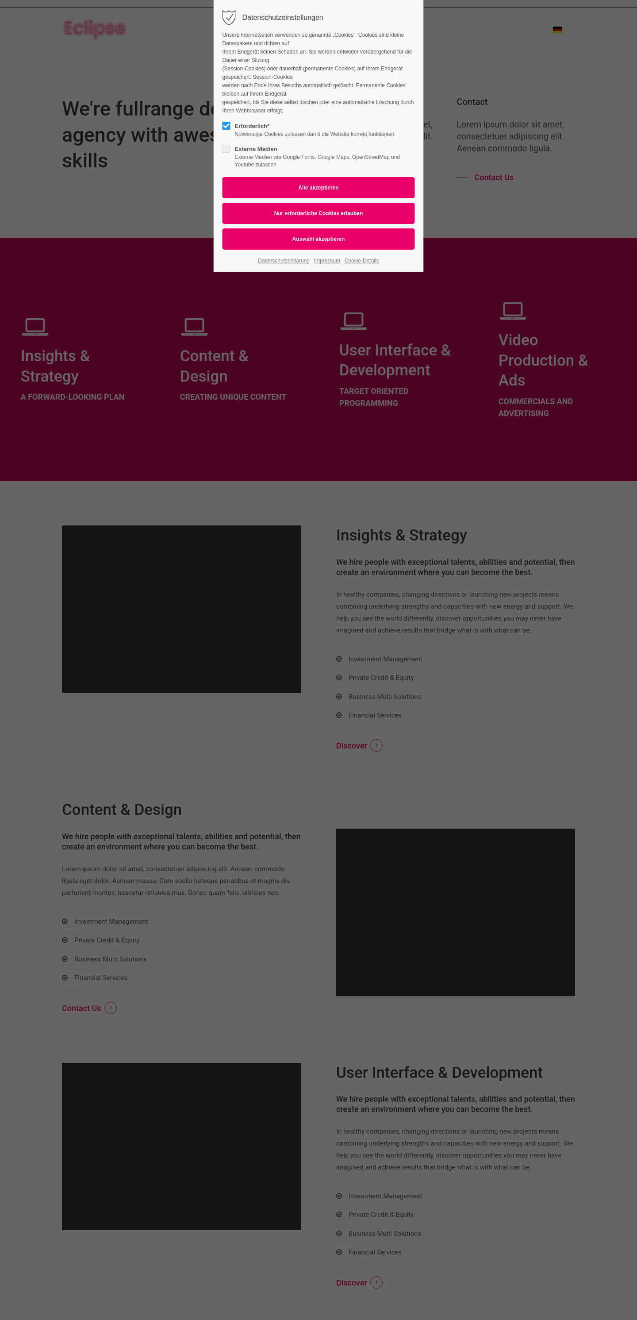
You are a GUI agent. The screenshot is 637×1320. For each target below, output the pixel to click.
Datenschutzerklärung (284, 261)
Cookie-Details (362, 261)
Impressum (327, 261)
